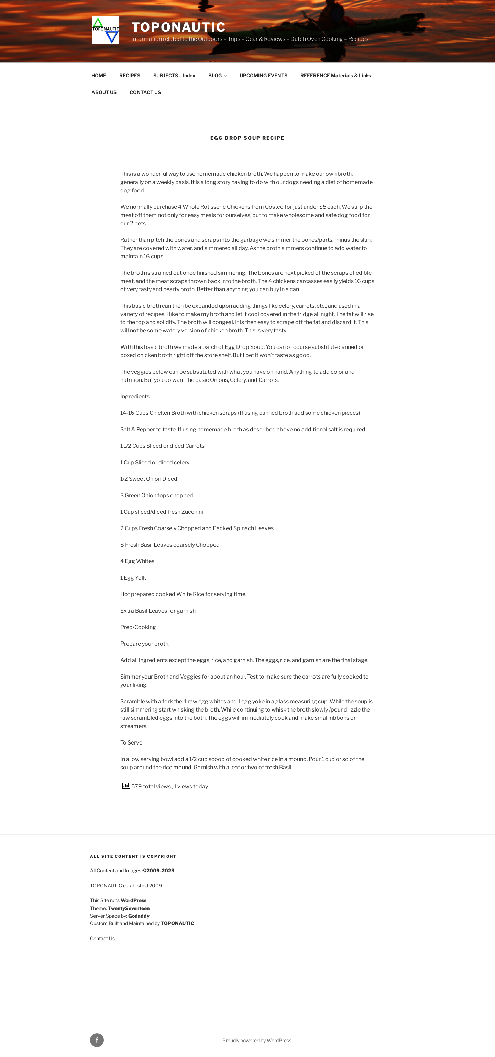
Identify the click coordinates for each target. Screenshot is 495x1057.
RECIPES (129, 75)
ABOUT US (104, 92)
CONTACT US (145, 92)
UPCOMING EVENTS (263, 75)
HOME (98, 75)
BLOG (218, 75)
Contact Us (102, 938)
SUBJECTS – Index (174, 75)
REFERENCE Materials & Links (335, 75)
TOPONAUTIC (178, 27)
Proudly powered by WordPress (257, 1040)
